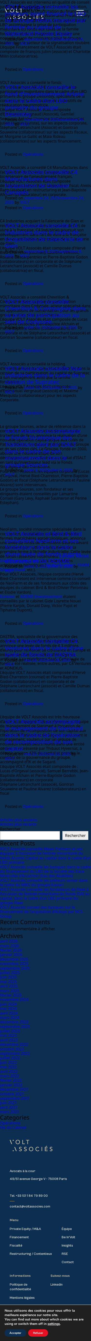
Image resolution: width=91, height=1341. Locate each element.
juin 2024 (8, 1004)
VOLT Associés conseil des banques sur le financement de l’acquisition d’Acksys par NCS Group (41, 912)
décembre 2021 (14, 1089)
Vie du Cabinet (13, 1127)
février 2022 (11, 1080)
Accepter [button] (15, 1333)
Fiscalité (16, 1246)
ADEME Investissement (41, 596)
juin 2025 (8, 977)
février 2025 (11, 995)
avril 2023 (9, 1040)
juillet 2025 (10, 972)
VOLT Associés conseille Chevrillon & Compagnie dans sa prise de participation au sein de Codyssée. (45, 312)
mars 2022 (9, 1076)
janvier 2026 (11, 954)
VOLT (25, 43)
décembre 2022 (14, 1044)
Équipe (67, 1229)
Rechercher (10, 829)
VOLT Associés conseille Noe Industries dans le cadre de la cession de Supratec (45, 375)
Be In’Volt (68, 1237)
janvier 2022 (11, 1085)
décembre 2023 (14, 1022)
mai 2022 (8, 1067)
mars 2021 (9, 1111)
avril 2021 (9, 1107)
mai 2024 (8, 1008)
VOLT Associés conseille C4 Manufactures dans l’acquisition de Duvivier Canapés (41, 182)
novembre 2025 (14, 963)
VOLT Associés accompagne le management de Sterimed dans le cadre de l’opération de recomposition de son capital (44, 734)
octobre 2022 (12, 1049)
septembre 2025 (15, 968)
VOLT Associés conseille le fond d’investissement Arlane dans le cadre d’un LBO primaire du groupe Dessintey (44, 100)
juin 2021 (8, 1102)
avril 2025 (9, 986)
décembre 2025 (14, 959)
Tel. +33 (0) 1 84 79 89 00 (29, 1196)
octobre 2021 (12, 1094)
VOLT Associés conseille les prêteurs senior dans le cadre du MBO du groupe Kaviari (44, 882)
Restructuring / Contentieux (31, 1254)
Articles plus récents (18, 824)
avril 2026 (9, 941)
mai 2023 (8, 1035)
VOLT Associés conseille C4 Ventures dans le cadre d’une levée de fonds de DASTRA (44, 648)
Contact (68, 1262)
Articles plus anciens (18, 820)
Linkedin (56, 1285)
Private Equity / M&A (25, 1229)
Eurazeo (7, 596)
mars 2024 (9, 1017)
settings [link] (54, 1323)
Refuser (38, 1333)
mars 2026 (9, 946)
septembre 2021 (15, 1098)
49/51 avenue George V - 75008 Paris (38, 1179)
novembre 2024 (14, 999)
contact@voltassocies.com (30, 1206)
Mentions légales (22, 1298)
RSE (65, 1254)
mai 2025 (8, 981)
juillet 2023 (10, 1031)
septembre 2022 (15, 1053)
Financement (19, 1237)
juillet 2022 (10, 1058)
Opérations (33, 69)
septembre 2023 (15, 1026)
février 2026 (11, 950)
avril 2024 (9, 1013)
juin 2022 (8, 1062)
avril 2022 (9, 1071)
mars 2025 (9, 990)
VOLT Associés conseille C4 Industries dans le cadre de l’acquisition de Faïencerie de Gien (44, 235)
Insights (67, 1246)
